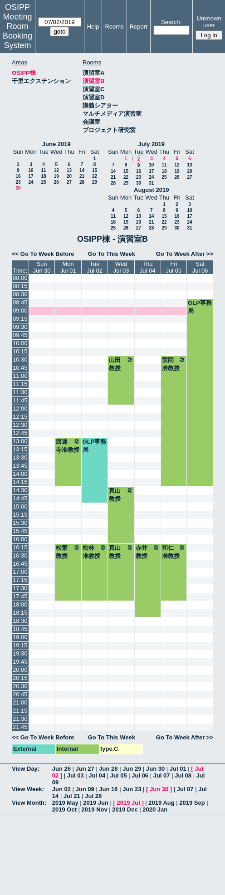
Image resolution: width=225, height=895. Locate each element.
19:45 (20, 661)
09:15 (20, 318)
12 (56, 170)
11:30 (20, 392)
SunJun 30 (41, 267)
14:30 (20, 490)
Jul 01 (178, 768)
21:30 (20, 718)
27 (69, 182)
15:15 (20, 514)
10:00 (20, 343)
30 (17, 188)
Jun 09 (85, 789)
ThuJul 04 (148, 267)
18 (43, 176)
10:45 (20, 367)
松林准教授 (95, 551)
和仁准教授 (174, 551)
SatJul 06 (200, 267)
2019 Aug (161, 802)
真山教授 (121, 494)
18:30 (20, 620)
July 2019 (151, 144)
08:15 (20, 286)
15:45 (20, 531)
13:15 (20, 449)
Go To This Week (111, 253)
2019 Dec (124, 809)
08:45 (20, 302)
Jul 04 (96, 775)
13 (69, 170)
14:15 (20, 482)
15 (94, 170)
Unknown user (208, 22)
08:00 (20, 277)
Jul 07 (161, 775)
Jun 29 (131, 768)
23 (17, 182)
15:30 (20, 522)
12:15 (20, 416)
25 (43, 182)
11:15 (20, 384)
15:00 (20, 506)
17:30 (20, 588)
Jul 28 (93, 795)
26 (56, 182)
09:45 (20, 335)
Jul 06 (140, 775)
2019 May (65, 802)
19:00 (20, 637)
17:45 (20, 596)
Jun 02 (61, 789)
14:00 (20, 473)
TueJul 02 (95, 267)
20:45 (20, 694)
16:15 (20, 547)
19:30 (20, 653)
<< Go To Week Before (43, 253)
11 (43, 170)
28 (81, 182)
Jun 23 (131, 789)
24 (30, 182)
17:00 (20, 571)
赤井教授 (148, 551)
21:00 (20, 702)
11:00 (20, 375)
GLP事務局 (200, 306)
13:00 (20, 441)
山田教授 (121, 364)
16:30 (20, 555)
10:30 (20, 359)
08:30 (20, 294)
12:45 (20, 433)
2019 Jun (95, 802)
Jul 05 (118, 775)
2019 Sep (192, 802)
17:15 (20, 580)
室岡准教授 (174, 364)
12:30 (20, 424)
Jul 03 (75, 775)
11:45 (20, 400)
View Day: (25, 768)
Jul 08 (183, 775)
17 (30, 176)
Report (138, 26)
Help (93, 26)
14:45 (20, 498)
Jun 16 (108, 789)
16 (17, 176)
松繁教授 (68, 551)
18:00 (20, 604)
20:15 (20, 678)
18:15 (20, 612)
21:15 (20, 710)
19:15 (20, 645)
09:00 (20, 310)
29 (94, 182)
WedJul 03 (121, 267)
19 (56, 176)
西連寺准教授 (68, 445)
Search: (171, 22)
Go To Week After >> (184, 253)
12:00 (20, 408)
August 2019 (151, 189)
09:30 (20, 326)
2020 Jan (154, 809)
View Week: (28, 789)
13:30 (20, 457)
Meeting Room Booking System (17, 31)
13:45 (20, 465)
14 (81, 170)
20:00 (20, 669)
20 (69, 176)
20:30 (20, 686)
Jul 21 (72, 795)
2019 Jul (128, 802)
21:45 (20, 727)
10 (30, 170)
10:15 (20, 351)
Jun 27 (85, 768)
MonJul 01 (68, 267)
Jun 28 (108, 768)
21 (81, 176)
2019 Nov (95, 809)
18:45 (20, 629)
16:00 (20, 539)
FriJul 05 (173, 267)
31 (151, 183)
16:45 (20, 563)
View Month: (29, 802)
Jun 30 (155, 768)
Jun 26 (61, 768)
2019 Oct (64, 809)
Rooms (114, 26)
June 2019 (56, 144)
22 (94, 176)
